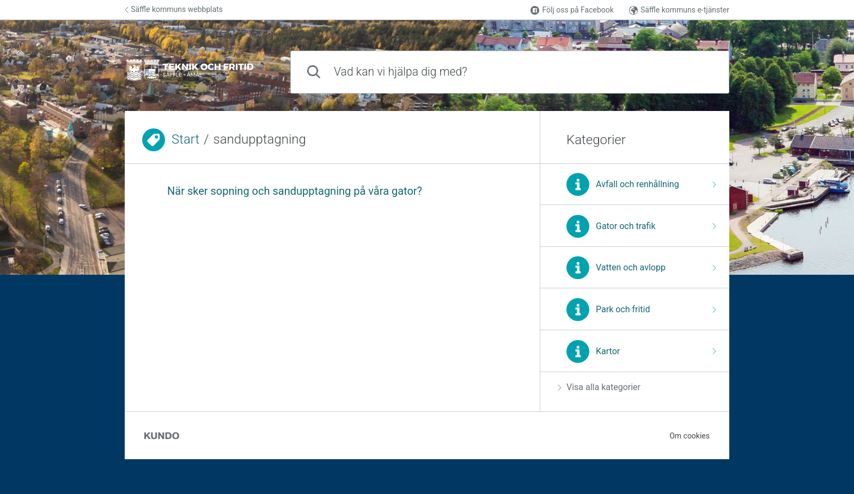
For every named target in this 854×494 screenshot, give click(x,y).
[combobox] (510, 72)
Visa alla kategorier (599, 387)
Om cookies (689, 435)
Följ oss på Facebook (571, 10)
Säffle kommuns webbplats (174, 9)
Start (185, 139)
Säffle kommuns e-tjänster (679, 10)
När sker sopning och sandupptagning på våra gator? (294, 190)
